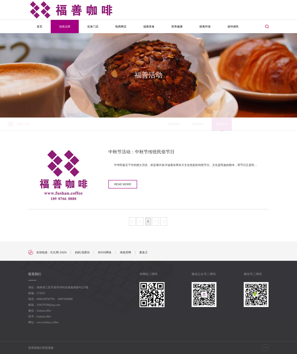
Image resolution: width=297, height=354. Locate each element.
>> (155, 221)
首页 (39, 26)
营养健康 (177, 26)
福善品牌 (64, 26)
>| (164, 221)
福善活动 (132, 124)
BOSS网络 (104, 252)
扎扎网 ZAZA (58, 252)
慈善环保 (205, 26)
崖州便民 (233, 26)
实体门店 (92, 26)
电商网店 (120, 26)
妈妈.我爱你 (82, 252)
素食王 (143, 252)
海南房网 (125, 252)
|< (132, 221)
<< (140, 221)
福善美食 (149, 26)
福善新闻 (108, 124)
